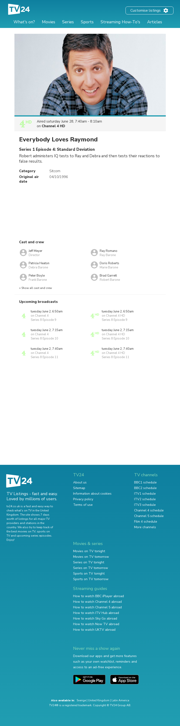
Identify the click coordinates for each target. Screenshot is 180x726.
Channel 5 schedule (149, 516)
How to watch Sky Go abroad (95, 618)
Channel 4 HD (53, 126)
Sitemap (79, 488)
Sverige (81, 700)
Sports (87, 22)
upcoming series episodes (34, 536)
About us (80, 482)
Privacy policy (83, 499)
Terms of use (83, 505)
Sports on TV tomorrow (91, 579)
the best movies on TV (21, 531)
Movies (48, 22)
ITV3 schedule (145, 505)
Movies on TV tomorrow (91, 557)
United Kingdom (98, 700)
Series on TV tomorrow (90, 568)
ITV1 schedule (145, 493)
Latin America (120, 700)
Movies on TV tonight (89, 551)
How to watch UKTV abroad (94, 629)
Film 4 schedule (145, 521)
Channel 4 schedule (149, 510)
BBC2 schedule (145, 488)
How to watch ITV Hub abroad (96, 613)
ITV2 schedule (145, 499)
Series (68, 22)
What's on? (24, 22)
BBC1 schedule (145, 482)
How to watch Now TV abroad (96, 624)
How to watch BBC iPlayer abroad (98, 596)
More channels (145, 527)
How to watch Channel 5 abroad (97, 607)
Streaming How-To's (120, 22)
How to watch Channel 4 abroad (97, 601)
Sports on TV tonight (89, 573)
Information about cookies (92, 493)
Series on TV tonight (88, 562)
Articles (154, 22)
